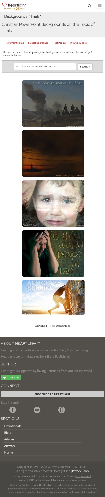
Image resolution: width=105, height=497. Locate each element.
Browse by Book (78, 42)
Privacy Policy (80, 471)
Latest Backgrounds (38, 42)
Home (8, 452)
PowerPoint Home (14, 42)
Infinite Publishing (57, 356)
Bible (7, 433)
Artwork (9, 446)
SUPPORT (9, 364)
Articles (9, 439)
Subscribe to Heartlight (52, 394)
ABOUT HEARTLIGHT (20, 343)
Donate (11, 378)
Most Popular (59, 42)
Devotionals (12, 426)
